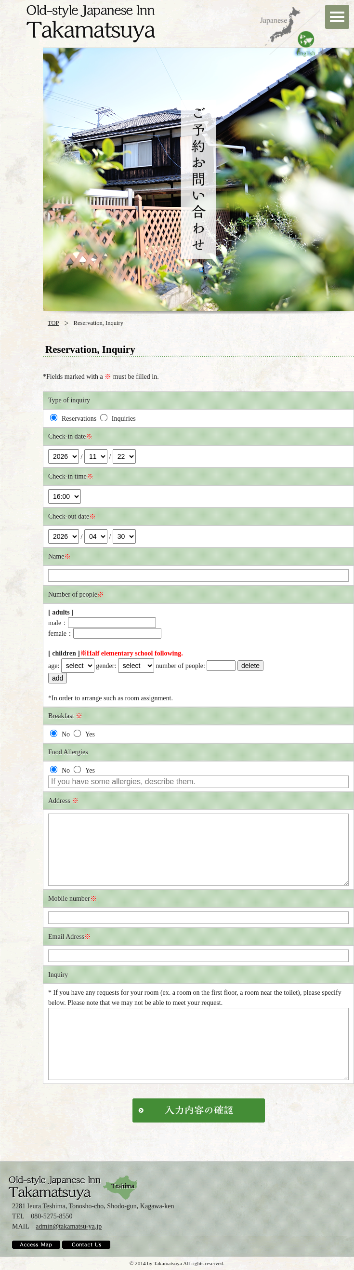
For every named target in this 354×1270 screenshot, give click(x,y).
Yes (84, 734)
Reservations (73, 418)
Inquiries (118, 418)
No (60, 734)
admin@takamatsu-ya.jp (69, 1226)
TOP (53, 323)
